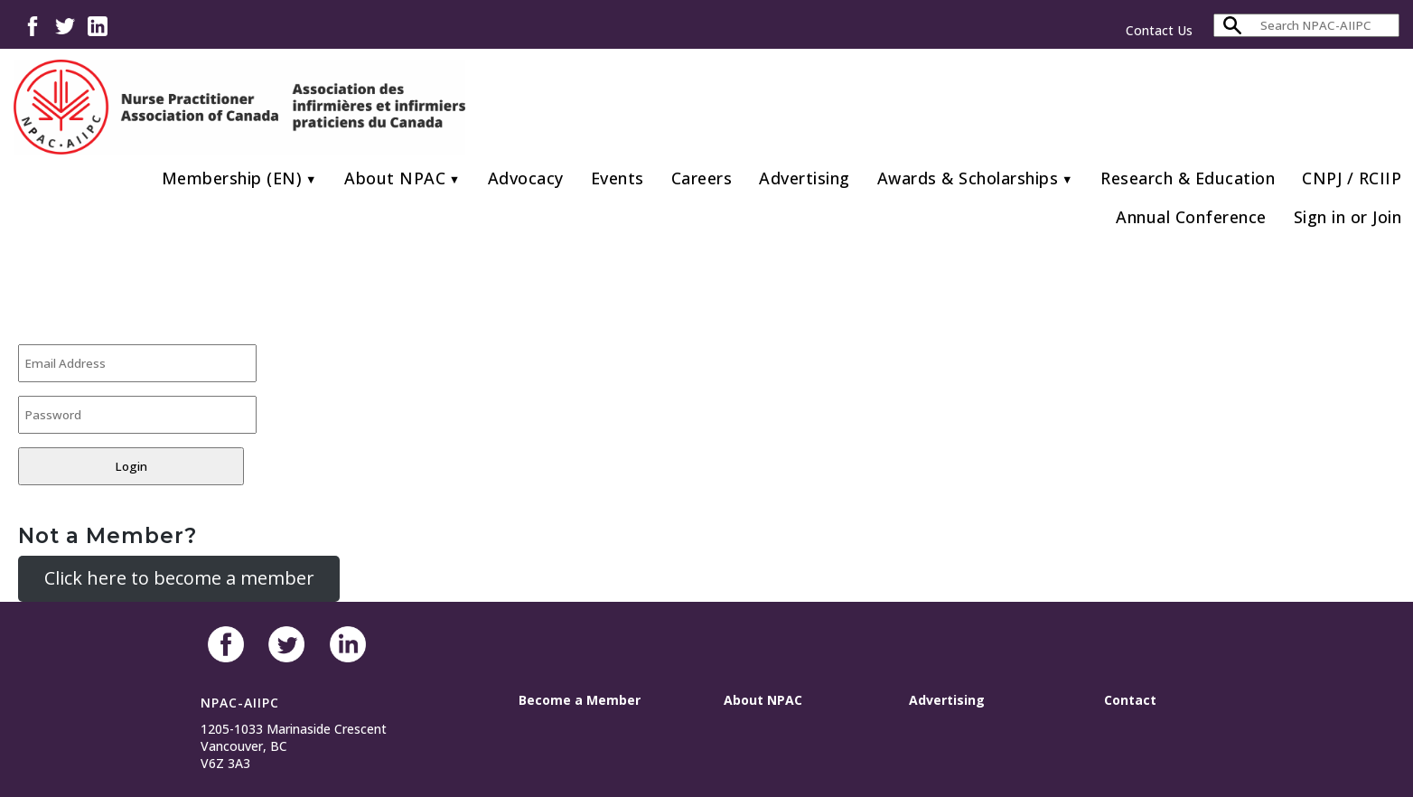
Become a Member (580, 699)
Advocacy (526, 178)
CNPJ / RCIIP (1351, 178)
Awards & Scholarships (968, 178)
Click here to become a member (179, 578)
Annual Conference (1191, 217)
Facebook (32, 24)
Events (617, 178)
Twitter (65, 24)
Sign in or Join (1348, 217)
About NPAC (394, 178)
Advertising (804, 178)
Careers (702, 178)
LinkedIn (98, 24)
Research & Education (1187, 178)
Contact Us (1159, 30)
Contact (1130, 699)
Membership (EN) (232, 178)
